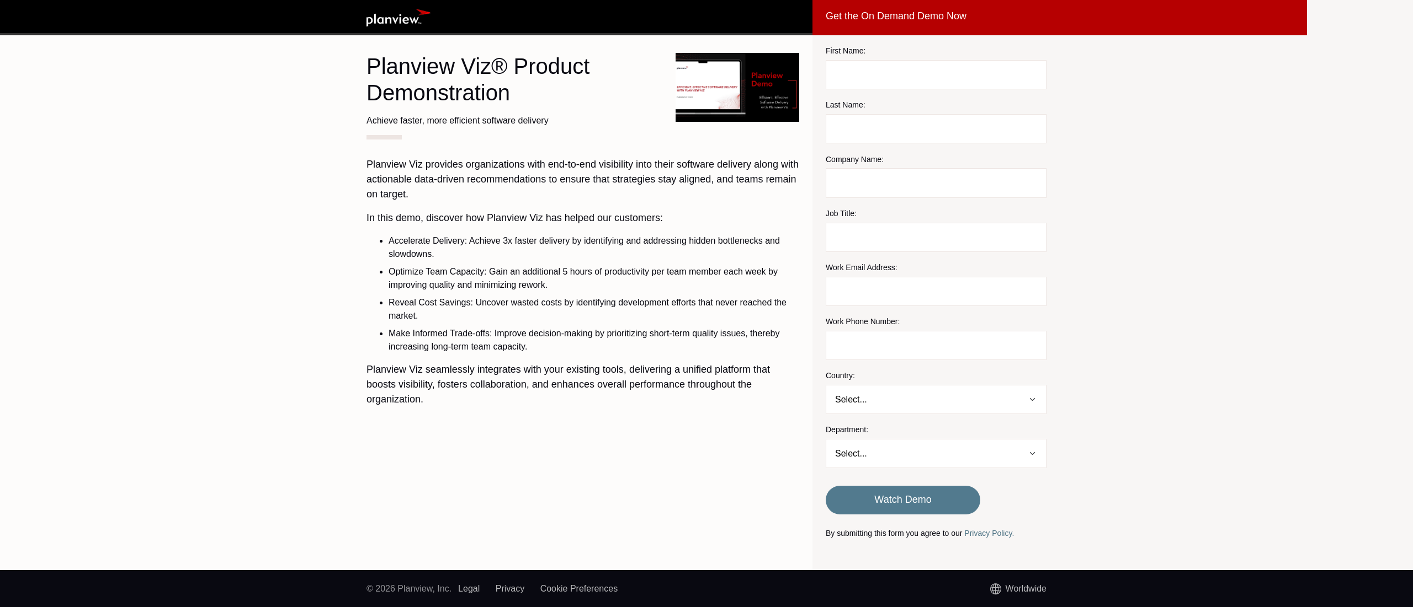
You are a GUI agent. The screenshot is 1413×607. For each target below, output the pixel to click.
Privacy (510, 588)
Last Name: (845, 104)
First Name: (845, 50)
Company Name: (855, 159)
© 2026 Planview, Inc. (408, 588)
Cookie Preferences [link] (579, 588)
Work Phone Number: (863, 321)
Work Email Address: (861, 267)
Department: (847, 429)
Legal (469, 588)
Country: (840, 375)
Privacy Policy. (989, 533)
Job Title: (841, 213)
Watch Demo (902, 499)
